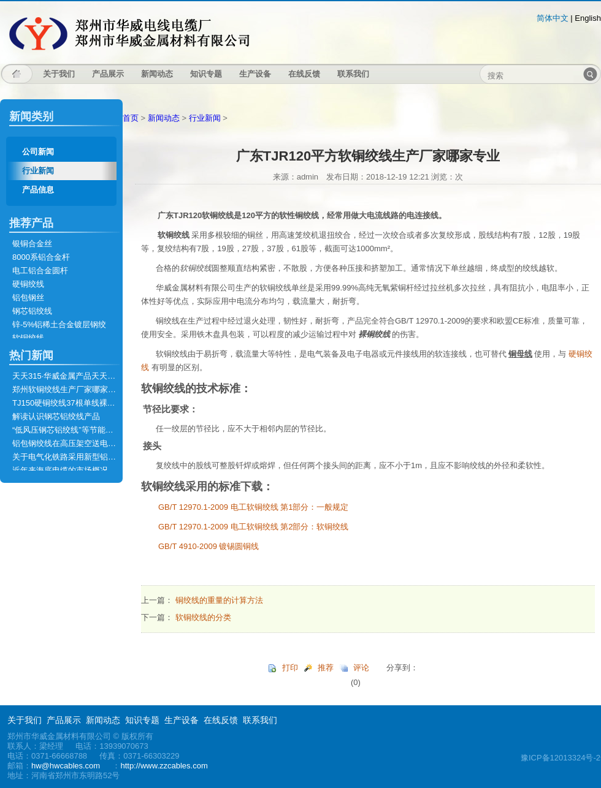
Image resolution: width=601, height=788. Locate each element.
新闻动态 (157, 73)
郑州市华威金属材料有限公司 (129, 33)
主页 (17, 74)
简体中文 (552, 18)
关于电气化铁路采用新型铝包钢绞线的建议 (88, 456)
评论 (361, 667)
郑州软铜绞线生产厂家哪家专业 (68, 389)
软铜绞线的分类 (203, 617)
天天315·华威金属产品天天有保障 (71, 376)
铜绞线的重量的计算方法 (219, 600)
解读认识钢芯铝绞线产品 (56, 416)
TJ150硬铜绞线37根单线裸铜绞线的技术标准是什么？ (107, 402)
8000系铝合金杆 (41, 257)
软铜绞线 (28, 338)
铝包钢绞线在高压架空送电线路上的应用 (84, 443)
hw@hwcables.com (65, 765)
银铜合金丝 (32, 243)
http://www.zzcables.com (163, 765)
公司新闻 (38, 151)
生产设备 (255, 73)
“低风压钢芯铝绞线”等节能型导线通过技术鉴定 (94, 429)
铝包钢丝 (28, 297)
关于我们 (59, 73)
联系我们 (353, 73)
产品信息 (38, 189)
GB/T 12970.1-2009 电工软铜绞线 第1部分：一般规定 (253, 507)
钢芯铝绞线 (32, 311)
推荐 (326, 667)
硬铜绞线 (28, 284)
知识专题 (206, 73)
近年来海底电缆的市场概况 (60, 470)
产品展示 (108, 73)
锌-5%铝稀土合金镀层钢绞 (59, 324)
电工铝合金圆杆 (40, 270)
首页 (131, 118)
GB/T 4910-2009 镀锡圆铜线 (208, 546)
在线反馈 (304, 73)
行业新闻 (38, 170)
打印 (290, 667)
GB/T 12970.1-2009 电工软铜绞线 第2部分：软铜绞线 (253, 526)
